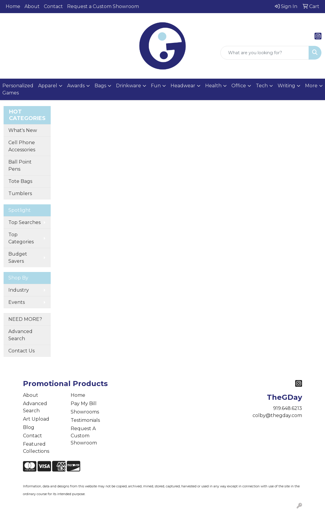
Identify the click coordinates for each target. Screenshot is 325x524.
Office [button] (238, 85)
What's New (22, 130)
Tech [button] (262, 85)
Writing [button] (286, 85)
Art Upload (36, 419)
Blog (28, 427)
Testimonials (85, 420)
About (32, 6)
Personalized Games (17, 89)
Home (13, 6)
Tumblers (20, 193)
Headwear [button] (183, 85)
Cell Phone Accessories (21, 146)
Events (16, 302)
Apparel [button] (47, 85)
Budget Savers (17, 257)
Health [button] (213, 85)
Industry (18, 290)
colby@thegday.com (277, 415)
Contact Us (21, 351)
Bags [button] (100, 85)
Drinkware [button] (128, 85)
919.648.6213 (287, 408)
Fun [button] (156, 85)
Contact (53, 6)
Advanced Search (20, 335)
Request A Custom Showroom (84, 436)
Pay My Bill (84, 403)
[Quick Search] (264, 53)
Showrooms (85, 412)
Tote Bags (20, 181)
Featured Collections (36, 447)
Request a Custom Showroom (103, 6)
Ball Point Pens (20, 165)
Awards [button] (76, 85)
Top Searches (24, 222)
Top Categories (21, 238)
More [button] (311, 85)
